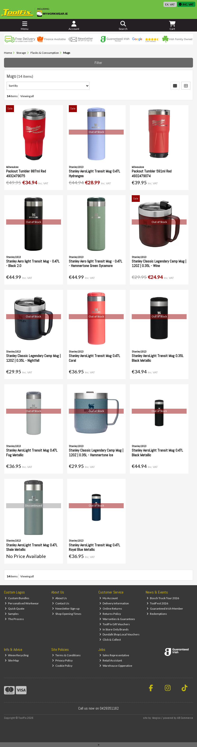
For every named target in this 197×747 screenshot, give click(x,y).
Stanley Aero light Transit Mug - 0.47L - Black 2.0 (33, 263)
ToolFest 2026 (157, 603)
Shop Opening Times (66, 614)
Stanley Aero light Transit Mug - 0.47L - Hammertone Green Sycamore (95, 263)
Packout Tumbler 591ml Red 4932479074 (151, 173)
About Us (59, 598)
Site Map (12, 660)
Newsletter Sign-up (65, 608)
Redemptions (157, 614)
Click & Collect (110, 639)
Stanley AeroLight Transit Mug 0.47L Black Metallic (157, 452)
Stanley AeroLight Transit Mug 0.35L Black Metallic (158, 358)
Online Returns (110, 608)
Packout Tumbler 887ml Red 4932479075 (26, 173)
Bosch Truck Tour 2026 (163, 598)
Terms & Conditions (66, 655)
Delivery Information (114, 603)
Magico (156, 718)
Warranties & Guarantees (117, 619)
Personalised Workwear (22, 603)
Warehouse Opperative (115, 665)
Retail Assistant (110, 660)
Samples (12, 614)
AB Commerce (185, 718)
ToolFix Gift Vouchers (114, 624)
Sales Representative (114, 655)
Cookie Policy (62, 665)
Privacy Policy (62, 660)
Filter (98, 62)
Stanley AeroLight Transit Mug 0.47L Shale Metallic (31, 547)
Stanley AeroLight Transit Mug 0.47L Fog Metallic (31, 452)
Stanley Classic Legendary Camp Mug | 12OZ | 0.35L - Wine (159, 263)
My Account (108, 598)
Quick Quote (14, 608)
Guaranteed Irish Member (165, 608)
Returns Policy (110, 614)
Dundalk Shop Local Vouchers (119, 634)
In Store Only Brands (114, 629)
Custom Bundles (17, 598)
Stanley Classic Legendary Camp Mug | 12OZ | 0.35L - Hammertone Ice (96, 452)
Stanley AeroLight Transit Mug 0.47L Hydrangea (94, 173)
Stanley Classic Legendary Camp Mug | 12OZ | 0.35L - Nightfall (33, 358)
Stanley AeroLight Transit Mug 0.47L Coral (94, 358)
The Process (14, 619)
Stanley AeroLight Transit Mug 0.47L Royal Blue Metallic (94, 547)
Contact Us (60, 603)
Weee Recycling (16, 655)
